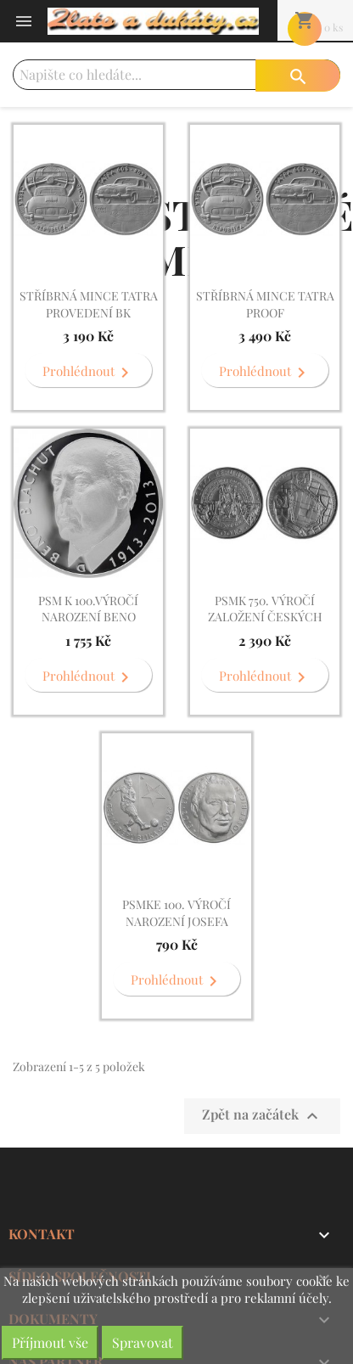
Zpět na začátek (262, 1115)
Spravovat (142, 1342)
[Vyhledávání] (176, 74)
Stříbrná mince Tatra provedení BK (89, 304)
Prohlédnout (88, 372)
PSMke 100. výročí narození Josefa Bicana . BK (176, 921)
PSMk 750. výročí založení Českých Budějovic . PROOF (265, 617)
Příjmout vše (50, 1342)
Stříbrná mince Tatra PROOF (265, 304)
